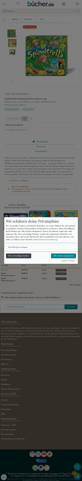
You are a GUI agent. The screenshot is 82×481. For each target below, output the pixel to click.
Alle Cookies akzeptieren (63, 256)
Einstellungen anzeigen (18, 247)
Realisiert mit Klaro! (68, 261)
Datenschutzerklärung (48, 240)
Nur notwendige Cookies (18, 256)
